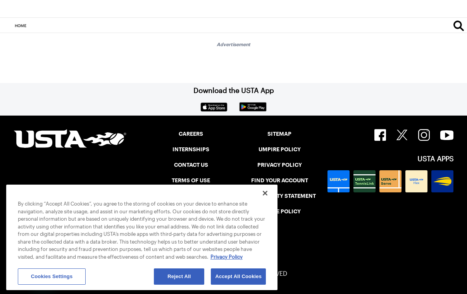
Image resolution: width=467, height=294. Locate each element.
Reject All (179, 276)
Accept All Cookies (238, 276)
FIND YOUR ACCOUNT (279, 180)
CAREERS (191, 134)
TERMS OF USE (191, 180)
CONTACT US (191, 165)
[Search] (458, 25)
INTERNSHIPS (190, 149)
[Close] (265, 193)
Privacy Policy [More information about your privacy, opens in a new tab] (226, 257)
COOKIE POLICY (279, 211)
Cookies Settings (52, 276)
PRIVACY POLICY (279, 165)
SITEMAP (279, 134)
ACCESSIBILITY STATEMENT (279, 196)
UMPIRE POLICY (279, 149)
